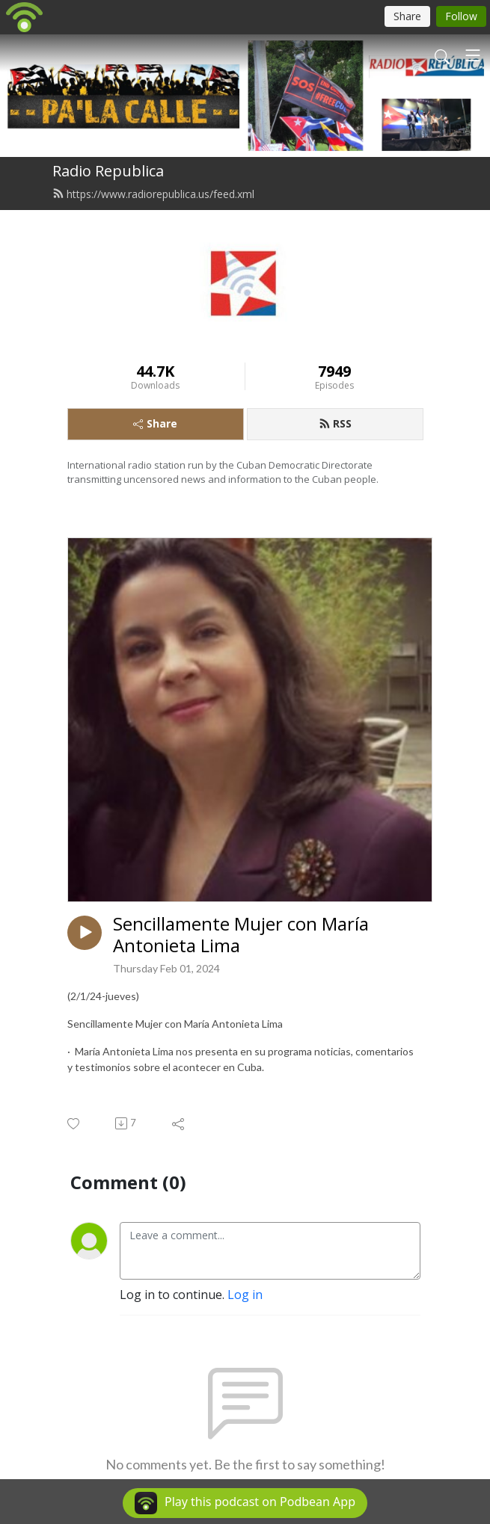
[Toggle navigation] (473, 55)
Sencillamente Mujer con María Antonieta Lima (241, 935)
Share (155, 423)
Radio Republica (108, 171)
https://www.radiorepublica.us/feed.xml (153, 194)
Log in (245, 1294)
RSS (335, 423)
